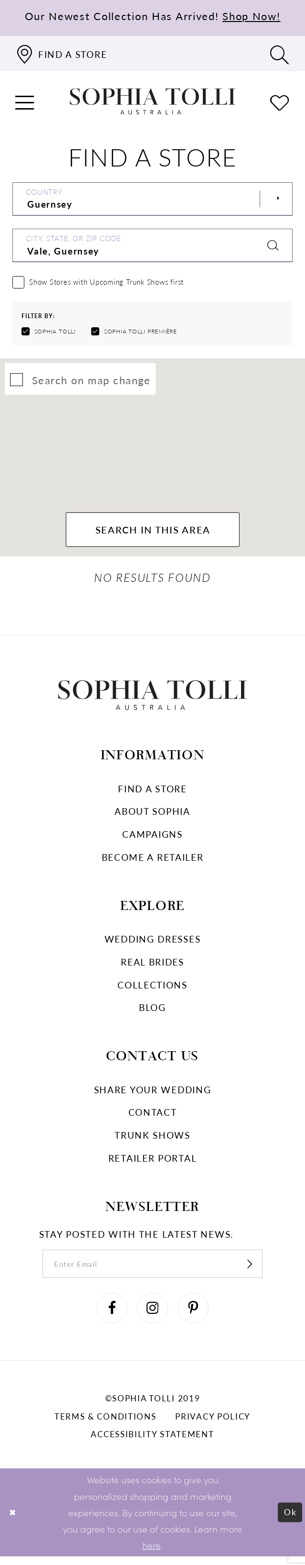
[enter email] (152, 1267)
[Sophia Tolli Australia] (153, 102)
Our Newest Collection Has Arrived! (153, 15)
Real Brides (152, 964)
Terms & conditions (105, 1425)
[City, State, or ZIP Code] (152, 245)
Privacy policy (213, 1425)
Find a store (152, 791)
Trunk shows (152, 1137)
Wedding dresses (153, 941)
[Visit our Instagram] (153, 1315)
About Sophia (152, 814)
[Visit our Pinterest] (196, 1315)
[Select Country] (152, 199)
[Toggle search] (280, 53)
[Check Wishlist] (280, 101)
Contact (152, 1114)
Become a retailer (153, 859)
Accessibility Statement (152, 1442)
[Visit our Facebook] (109, 1315)
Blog (152, 1009)
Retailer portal (152, 1160)
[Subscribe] (260, 1267)
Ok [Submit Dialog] (289, 1520)
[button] (25, 101)
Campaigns (152, 836)
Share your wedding (152, 1092)
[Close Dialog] (13, 1521)
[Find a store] (61, 53)
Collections (152, 987)
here (151, 1553)
